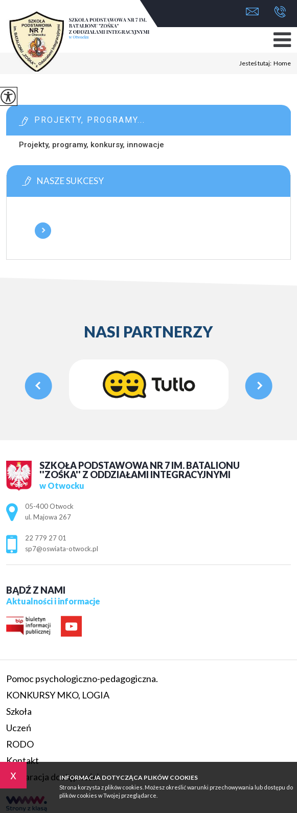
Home (282, 63)
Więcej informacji (43, 230)
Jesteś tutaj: (256, 63)
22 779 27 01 (280, 11)
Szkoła (19, 711)
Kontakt (22, 760)
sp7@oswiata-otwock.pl (252, 11)
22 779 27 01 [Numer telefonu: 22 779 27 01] (45, 538)
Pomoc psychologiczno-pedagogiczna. (82, 678)
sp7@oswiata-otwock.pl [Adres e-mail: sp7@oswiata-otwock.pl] (61, 549)
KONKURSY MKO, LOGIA (57, 695)
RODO (20, 744)
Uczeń (18, 727)
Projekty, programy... (89, 120)
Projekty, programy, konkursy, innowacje (91, 144)
